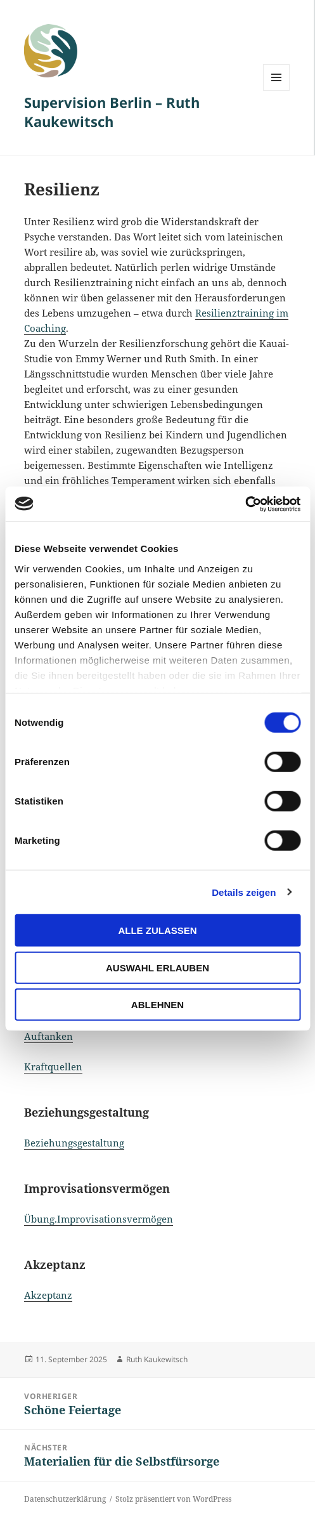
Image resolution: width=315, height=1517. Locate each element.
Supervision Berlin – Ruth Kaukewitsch (112, 112)
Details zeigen (244, 891)
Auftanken (48, 1036)
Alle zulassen (157, 930)
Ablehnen (157, 1004)
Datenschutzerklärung (65, 1499)
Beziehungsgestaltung (74, 1142)
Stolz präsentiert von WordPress (173, 1499)
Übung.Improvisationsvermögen (98, 1218)
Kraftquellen (53, 1066)
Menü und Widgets (277, 90)
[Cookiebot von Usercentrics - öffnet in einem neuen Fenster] (245, 504)
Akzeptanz (48, 1295)
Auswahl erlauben (157, 967)
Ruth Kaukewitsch (157, 1359)
